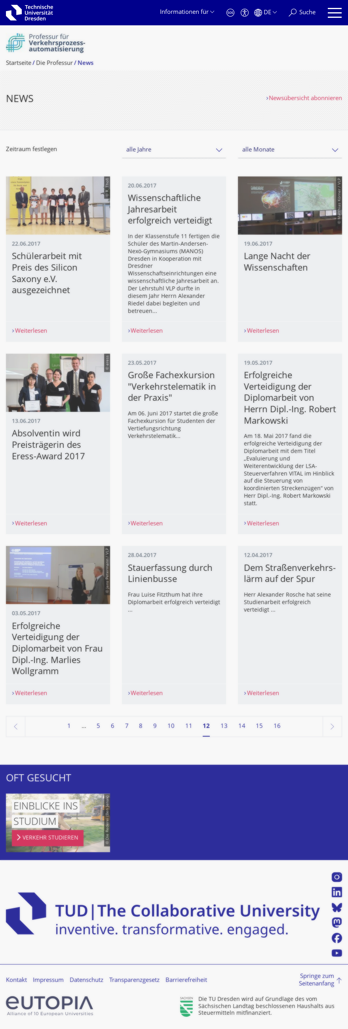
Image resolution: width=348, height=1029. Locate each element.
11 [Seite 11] (188, 727)
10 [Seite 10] (171, 727)
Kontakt (16, 981)
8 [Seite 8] (141, 727)
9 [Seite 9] (155, 727)
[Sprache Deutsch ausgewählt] (265, 13)
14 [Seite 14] (241, 727)
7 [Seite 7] (127, 727)
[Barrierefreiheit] (244, 13)
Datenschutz (86, 981)
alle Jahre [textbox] (138, 150)
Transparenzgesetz (134, 981)
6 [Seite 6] (112, 727)
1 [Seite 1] (69, 727)
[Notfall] (230, 13)
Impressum (48, 981)
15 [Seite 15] (259, 727)
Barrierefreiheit (186, 981)
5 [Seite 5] (98, 727)
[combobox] (174, 150)
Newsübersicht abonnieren (305, 99)
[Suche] (302, 13)
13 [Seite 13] (224, 727)
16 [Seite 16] (277, 727)
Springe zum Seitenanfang (316, 980)
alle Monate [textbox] (258, 150)
